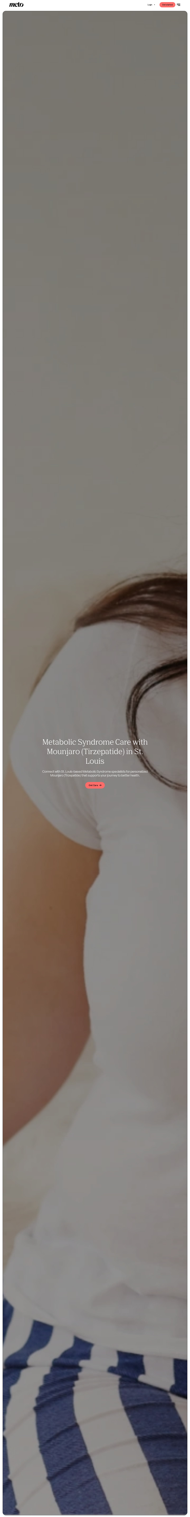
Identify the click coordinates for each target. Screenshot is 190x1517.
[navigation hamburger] (179, 5)
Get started (167, 5)
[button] (178, 4)
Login (152, 5)
